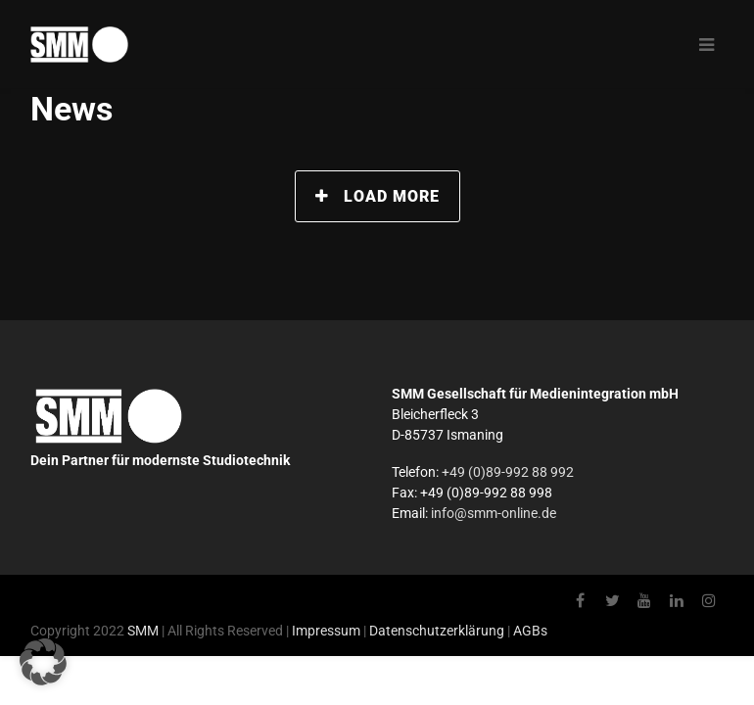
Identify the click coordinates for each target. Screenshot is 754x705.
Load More (377, 196)
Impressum (326, 630)
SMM (143, 630)
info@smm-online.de (493, 513)
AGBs (530, 630)
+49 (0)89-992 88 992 (508, 472)
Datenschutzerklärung (436, 630)
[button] (43, 662)
